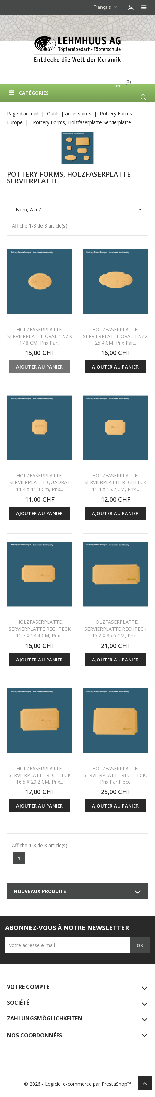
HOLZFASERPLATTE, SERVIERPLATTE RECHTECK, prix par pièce (115, 775)
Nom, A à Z (80, 209)
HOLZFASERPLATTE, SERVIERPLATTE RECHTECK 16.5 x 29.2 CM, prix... (40, 775)
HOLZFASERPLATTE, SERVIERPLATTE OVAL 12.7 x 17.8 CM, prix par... (39, 336)
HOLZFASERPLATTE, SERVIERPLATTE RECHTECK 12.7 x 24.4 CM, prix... (40, 629)
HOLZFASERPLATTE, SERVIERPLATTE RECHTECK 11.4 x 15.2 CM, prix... (115, 482)
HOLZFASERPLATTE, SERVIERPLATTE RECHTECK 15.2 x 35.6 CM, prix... (115, 629)
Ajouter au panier (39, 367)
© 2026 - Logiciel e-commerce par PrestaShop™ (77, 1084)
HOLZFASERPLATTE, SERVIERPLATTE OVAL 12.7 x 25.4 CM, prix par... (115, 336)
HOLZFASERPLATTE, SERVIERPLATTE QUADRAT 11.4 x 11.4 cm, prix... (39, 482)
